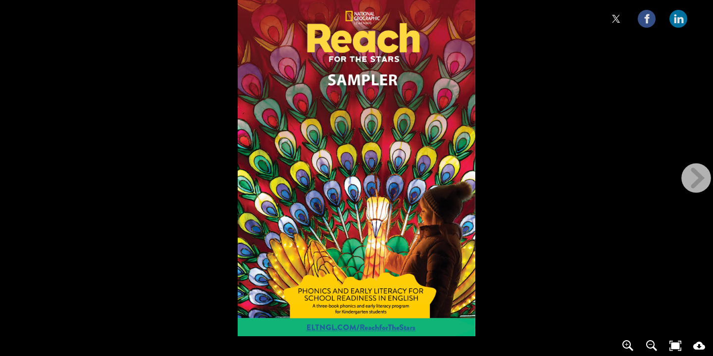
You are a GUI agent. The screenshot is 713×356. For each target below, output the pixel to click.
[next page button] (696, 178)
